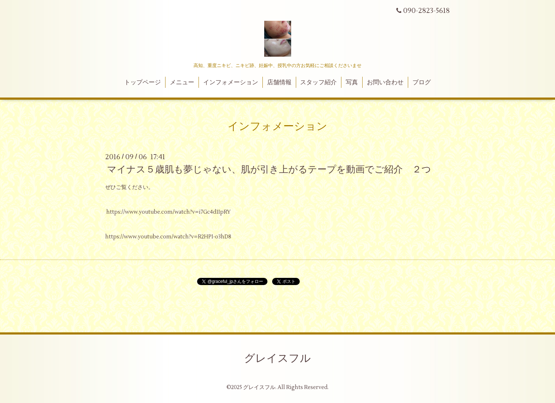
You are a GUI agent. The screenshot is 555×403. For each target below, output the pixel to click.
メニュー (182, 82)
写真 (352, 82)
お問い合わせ (385, 82)
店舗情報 (279, 82)
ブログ (421, 82)
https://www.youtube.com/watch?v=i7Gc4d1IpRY (168, 212)
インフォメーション (230, 82)
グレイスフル (277, 358)
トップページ (142, 82)
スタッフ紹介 (318, 82)
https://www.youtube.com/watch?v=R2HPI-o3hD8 (168, 236)
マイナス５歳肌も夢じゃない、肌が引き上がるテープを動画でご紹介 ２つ (269, 169)
